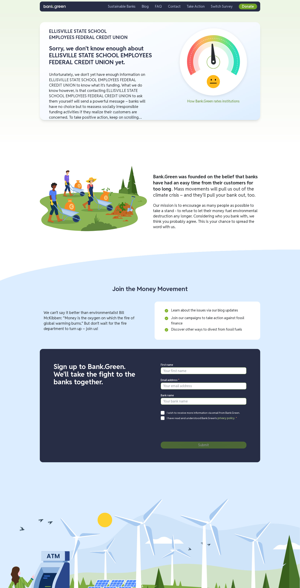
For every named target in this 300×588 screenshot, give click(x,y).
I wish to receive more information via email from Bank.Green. (203, 412)
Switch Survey (222, 6)
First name (167, 365)
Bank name (167, 395)
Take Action (196, 6)
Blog (145, 6)
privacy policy (226, 418)
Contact (174, 6)
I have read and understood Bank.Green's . (202, 418)
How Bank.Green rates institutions (213, 101)
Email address (170, 380)
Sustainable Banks (121, 6)
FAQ (158, 6)
